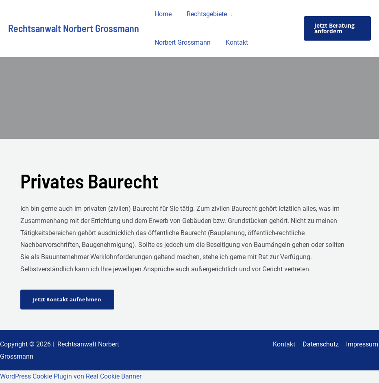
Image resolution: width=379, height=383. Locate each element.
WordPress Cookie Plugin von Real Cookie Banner (71, 377)
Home (162, 14)
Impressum (363, 344)
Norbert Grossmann (182, 42)
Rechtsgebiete (204, 14)
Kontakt (234, 42)
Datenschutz (322, 344)
